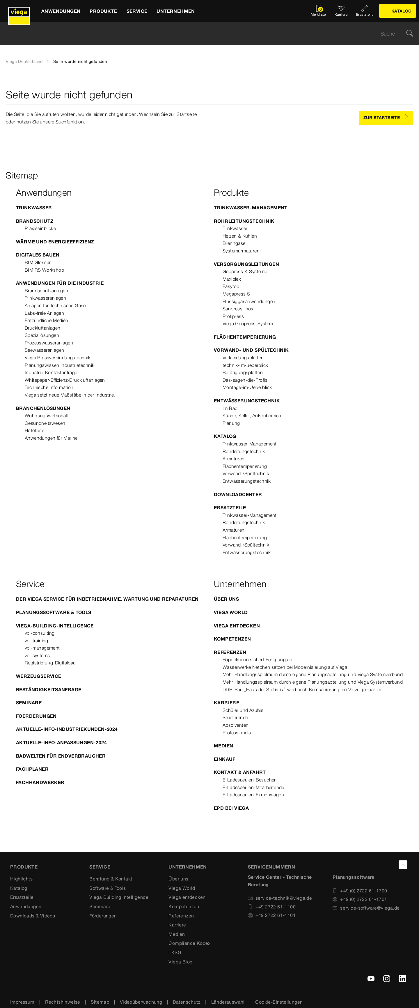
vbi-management (42, 648)
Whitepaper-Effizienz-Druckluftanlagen (65, 380)
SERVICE (99, 867)
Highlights (21, 879)
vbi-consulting (40, 633)
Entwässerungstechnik (247, 401)
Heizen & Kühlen (240, 236)
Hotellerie (34, 430)
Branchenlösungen (43, 408)
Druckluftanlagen (42, 328)
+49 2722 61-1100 (272, 907)
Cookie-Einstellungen (279, 1002)
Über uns (226, 599)
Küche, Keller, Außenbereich (252, 415)
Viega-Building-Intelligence (55, 626)
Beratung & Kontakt (110, 879)
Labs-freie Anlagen (44, 313)
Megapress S (236, 294)
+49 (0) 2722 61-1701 (360, 899)
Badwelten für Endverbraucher (61, 756)
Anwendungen (25, 906)
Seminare (29, 702)
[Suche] (409, 33)
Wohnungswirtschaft (47, 415)
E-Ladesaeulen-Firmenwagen (253, 794)
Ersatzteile (230, 507)
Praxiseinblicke (40, 228)
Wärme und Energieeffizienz (55, 242)
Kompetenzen (232, 639)
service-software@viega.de (366, 908)
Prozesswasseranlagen (49, 343)
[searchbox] (204, 33)
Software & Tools (107, 888)
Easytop (231, 286)
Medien (223, 746)
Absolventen (235, 725)
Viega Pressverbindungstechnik (58, 357)
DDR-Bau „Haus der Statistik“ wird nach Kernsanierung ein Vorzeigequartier (302, 689)
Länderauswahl (228, 1002)
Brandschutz (34, 221)
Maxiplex (232, 279)
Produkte (24, 867)
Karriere (226, 702)
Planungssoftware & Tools (53, 612)
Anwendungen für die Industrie (60, 283)
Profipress (233, 316)
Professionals (237, 732)
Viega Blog (180, 962)
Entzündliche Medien (46, 320)
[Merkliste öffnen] (318, 11)
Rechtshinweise (62, 1002)
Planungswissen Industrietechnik (59, 365)
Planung (231, 423)
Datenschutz (186, 1002)
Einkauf (224, 759)
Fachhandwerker (40, 782)
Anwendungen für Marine (51, 438)
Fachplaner (32, 769)
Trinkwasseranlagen (45, 298)
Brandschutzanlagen (46, 290)
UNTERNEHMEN (187, 867)
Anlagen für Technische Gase (55, 305)
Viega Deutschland (24, 61)
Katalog (225, 436)
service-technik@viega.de (280, 898)
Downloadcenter (238, 494)
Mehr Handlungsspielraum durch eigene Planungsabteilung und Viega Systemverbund (313, 674)
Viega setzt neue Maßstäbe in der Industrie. (70, 395)
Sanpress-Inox (238, 309)
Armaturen (234, 458)
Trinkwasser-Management (250, 208)
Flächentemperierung (245, 337)
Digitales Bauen (37, 255)
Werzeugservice (38, 676)
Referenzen (230, 652)
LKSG (174, 952)
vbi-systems (37, 655)
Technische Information (49, 387)
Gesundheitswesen (45, 423)
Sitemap (100, 1002)
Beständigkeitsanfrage (48, 689)
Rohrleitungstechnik (244, 221)
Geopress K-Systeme (245, 271)
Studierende (235, 717)
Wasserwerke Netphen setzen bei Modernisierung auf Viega (285, 667)
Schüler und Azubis (243, 710)
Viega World (231, 612)
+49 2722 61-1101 (272, 915)
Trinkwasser (34, 208)
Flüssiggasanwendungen (249, 301)
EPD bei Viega (231, 808)
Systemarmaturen (241, 251)
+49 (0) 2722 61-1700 (360, 891)
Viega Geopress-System (248, 323)
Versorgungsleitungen (246, 264)
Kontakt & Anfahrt (240, 772)
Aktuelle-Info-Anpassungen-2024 (61, 742)
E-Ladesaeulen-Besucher (249, 780)
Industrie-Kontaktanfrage (51, 372)
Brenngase (234, 243)
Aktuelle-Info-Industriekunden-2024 (67, 729)
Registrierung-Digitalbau (50, 663)
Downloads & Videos (32, 916)
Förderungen (103, 916)
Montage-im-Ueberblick (247, 387)
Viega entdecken (237, 626)
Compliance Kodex (189, 943)
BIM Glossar (38, 262)
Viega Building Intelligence (118, 897)
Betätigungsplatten (243, 372)
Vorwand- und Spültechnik (251, 350)
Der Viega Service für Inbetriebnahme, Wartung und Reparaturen (107, 599)
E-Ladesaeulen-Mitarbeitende (253, 787)
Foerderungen (36, 716)
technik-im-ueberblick (245, 365)
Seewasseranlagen (44, 350)
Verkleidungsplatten (243, 357)
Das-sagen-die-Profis (245, 380)
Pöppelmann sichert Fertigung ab (257, 659)
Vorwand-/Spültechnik (246, 473)
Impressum (22, 1002)
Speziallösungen (42, 335)
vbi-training (36, 640)
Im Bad (230, 408)
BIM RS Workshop (44, 270)
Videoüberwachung (141, 1002)
